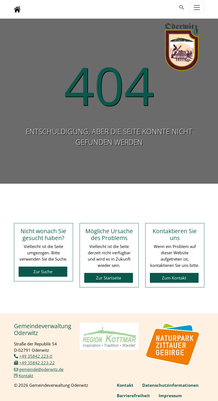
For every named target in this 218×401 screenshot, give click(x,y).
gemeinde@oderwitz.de (41, 369)
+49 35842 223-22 (37, 362)
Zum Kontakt (174, 278)
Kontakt (26, 375)
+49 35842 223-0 (35, 356)
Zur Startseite (108, 278)
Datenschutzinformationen (170, 385)
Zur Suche (42, 271)
